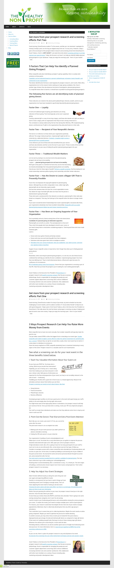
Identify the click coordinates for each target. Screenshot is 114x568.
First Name (90, 54)
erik (44, 43)
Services (21, 26)
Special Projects (14, 45)
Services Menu (12, 36)
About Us (10, 34)
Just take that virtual (94, 82)
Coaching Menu (14, 41)
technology (57, 43)
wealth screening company (49, 275)
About (14, 26)
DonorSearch (61, 273)
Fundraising (51, 43)
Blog (29, 26)
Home (7, 26)
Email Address (91, 49)
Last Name (90, 57)
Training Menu (13, 43)
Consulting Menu (14, 39)
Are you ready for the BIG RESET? (98, 69)
